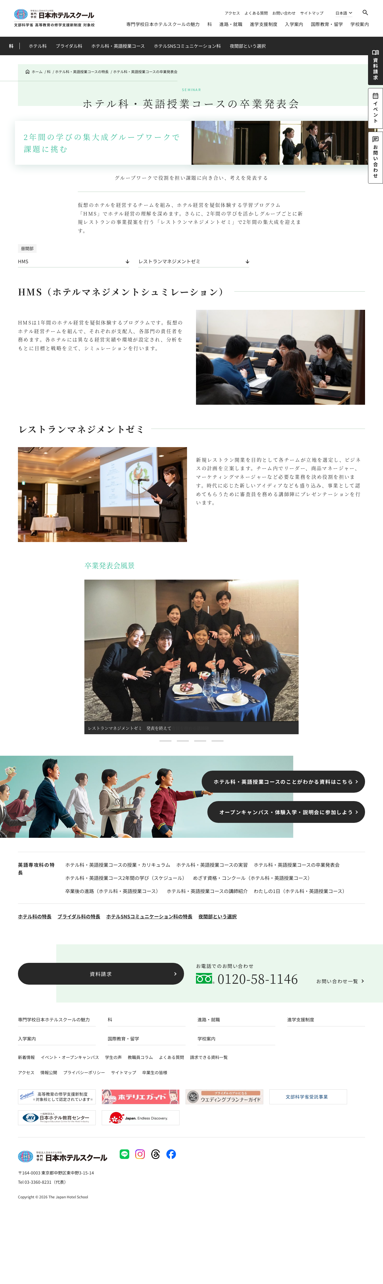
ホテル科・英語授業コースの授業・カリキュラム (117, 864)
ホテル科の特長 (34, 916)
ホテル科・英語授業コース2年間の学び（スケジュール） (126, 877)
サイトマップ (311, 13)
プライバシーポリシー (84, 1072)
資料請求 (101, 973)
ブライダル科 (69, 46)
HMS (23, 261)
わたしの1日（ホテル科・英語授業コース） (300, 891)
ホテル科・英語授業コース (118, 46)
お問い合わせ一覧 (337, 981)
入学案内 (294, 24)
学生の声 (113, 1057)
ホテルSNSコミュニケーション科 (187, 46)
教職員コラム (140, 1057)
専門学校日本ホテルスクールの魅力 (163, 24)
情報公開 (48, 1072)
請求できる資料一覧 (209, 1057)
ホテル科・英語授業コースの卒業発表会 (297, 864)
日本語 (341, 13)
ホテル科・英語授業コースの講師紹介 (207, 891)
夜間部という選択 (248, 46)
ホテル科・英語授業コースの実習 (212, 864)
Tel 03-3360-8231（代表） (43, 1182)
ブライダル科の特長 (78, 916)
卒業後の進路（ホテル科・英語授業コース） (113, 891)
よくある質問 (256, 13)
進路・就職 (230, 24)
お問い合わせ (284, 13)
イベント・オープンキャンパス (70, 1057)
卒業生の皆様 (154, 1072)
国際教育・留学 (327, 24)
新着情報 (26, 1057)
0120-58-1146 (258, 978)
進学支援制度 (263, 24)
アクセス (232, 13)
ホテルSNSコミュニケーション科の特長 (149, 916)
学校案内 (359, 24)
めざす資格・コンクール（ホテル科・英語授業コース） (252, 877)
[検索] (365, 12)
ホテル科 (38, 46)
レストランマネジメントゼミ (169, 261)
